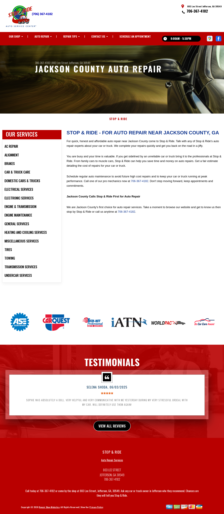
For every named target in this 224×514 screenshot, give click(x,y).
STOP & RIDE (118, 122)
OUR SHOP (14, 36)
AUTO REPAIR (42, 36)
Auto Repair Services (112, 463)
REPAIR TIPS (70, 36)
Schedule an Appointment (135, 36)
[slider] (107, 396)
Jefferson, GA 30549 (79, 63)
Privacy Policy (96, 510)
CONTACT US (98, 36)
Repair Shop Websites (49, 510)
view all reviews (112, 429)
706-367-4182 (197, 11)
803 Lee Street (60, 63)
